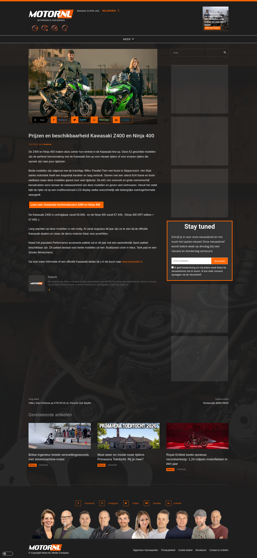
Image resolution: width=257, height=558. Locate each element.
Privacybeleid (168, 549)
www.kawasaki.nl (132, 261)
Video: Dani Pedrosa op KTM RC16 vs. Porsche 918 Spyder (60, 403)
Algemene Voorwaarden (145, 549)
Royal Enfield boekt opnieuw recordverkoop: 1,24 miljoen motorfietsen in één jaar (196, 459)
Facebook (89, 502)
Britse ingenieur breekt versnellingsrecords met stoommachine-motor (58, 459)
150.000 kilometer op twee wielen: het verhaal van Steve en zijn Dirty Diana (215, 19)
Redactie (47, 144)
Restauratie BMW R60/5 (215, 403)
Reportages (212, 28)
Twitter (134, 502)
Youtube (155, 502)
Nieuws (32, 469)
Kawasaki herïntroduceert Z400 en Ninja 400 (72, 204)
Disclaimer (200, 549)
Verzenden (219, 261)
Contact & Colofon (218, 549)
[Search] (224, 52)
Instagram (113, 502)
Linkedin (177, 502)
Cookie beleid (185, 549)
